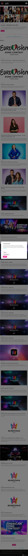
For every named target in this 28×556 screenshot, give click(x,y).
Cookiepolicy (4, 248)
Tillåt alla (5, 256)
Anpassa (5, 252)
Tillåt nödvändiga (6, 254)
